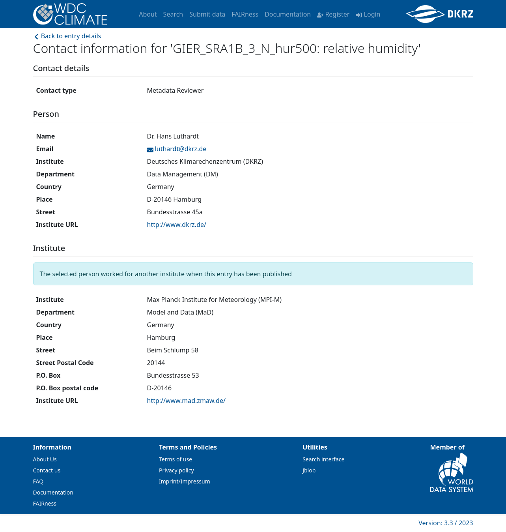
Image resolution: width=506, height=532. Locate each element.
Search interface (323, 459)
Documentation (288, 14)
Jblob (309, 470)
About (148, 14)
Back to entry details (67, 36)
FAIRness (245, 14)
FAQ (38, 481)
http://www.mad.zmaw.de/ (186, 400)
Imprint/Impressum (184, 481)
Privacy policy (176, 470)
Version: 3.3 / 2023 (445, 523)
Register (333, 14)
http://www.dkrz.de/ (176, 224)
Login (368, 14)
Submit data (207, 14)
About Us (45, 459)
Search (173, 14)
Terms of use (175, 459)
